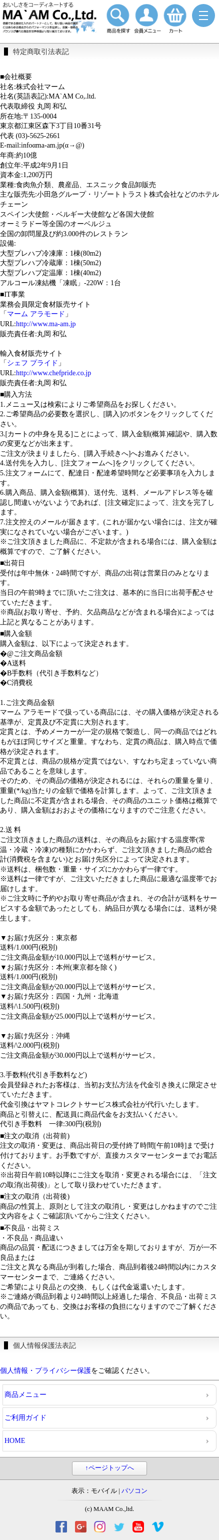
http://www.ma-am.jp (46, 324)
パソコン (135, 1490)
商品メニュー (25, 1394)
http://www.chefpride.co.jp (53, 373)
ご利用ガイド (25, 1417)
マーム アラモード (36, 314)
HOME (14, 1440)
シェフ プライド (32, 363)
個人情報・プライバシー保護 (45, 1370)
